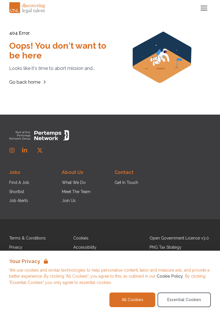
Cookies (81, 238)
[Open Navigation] (204, 8)
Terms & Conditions (27, 238)
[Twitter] (39, 150)
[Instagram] (12, 150)
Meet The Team (76, 191)
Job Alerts (18, 200)
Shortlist (16, 191)
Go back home (28, 82)
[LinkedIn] (24, 150)
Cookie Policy (170, 276)
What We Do (74, 182)
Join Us (69, 200)
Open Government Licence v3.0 (179, 238)
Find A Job (19, 182)
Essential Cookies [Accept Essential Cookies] (184, 299)
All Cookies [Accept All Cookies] (132, 299)
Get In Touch (126, 182)
